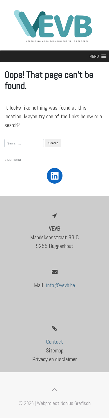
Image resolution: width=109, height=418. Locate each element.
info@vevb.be (60, 285)
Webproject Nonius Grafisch (64, 403)
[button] (94, 56)
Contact (54, 341)
